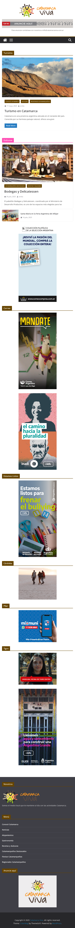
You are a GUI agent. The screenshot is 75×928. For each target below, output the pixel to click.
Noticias (25, 101)
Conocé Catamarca (12, 101)
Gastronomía (7, 840)
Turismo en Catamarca (21, 111)
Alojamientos (7, 835)
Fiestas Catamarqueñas (12, 856)
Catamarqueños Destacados (15, 186)
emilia (22, 106)
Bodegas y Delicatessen (21, 191)
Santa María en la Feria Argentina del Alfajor (39, 213)
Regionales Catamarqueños (40, 101)
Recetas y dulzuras (34, 186)
